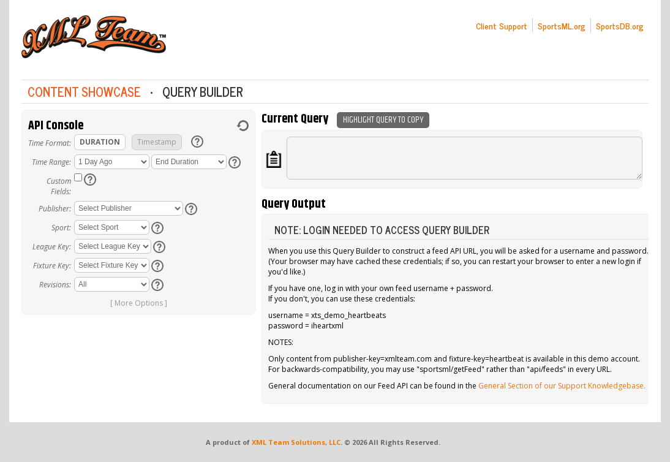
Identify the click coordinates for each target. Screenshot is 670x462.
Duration (100, 142)
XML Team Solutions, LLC (296, 442)
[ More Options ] (138, 303)
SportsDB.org (620, 25)
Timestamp (156, 142)
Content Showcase (84, 91)
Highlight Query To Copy (383, 120)
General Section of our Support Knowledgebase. (562, 386)
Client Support (501, 25)
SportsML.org (561, 25)
